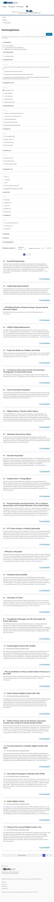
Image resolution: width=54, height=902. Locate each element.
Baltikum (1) (7, 208)
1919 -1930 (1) (8, 96)
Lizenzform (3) (6, 150)
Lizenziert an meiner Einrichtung (12, 47)
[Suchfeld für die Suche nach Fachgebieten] (27, 64)
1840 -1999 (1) (8, 93)
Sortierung (21, 247)
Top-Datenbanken (7, 52)
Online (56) (6, 228)
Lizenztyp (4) (6, 129)
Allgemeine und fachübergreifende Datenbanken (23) (18, 74)
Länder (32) (6, 192)
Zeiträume (5, 238)
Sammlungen (20, 6)
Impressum (4, 882)
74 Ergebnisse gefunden (8, 248)
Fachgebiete (11, 6)
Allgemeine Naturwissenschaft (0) (13, 71)
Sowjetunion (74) (8, 90)
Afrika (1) (6, 199)
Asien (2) (6, 205)
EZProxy (6, 176)
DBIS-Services (4, 886)
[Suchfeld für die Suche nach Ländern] (27, 196)
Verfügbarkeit (6, 42)
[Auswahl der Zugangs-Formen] (27, 173)
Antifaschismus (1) (8, 102)
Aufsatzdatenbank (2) (9, 119)
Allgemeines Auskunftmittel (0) (12, 116)
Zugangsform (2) (7, 169)
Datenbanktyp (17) (8, 105)
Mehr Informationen (45, 294)
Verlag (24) (5, 234)
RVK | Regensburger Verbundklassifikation (10, 873)
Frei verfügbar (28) (9, 136)
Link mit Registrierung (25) (11, 185)
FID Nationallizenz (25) (10, 164)
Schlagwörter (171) (8, 82)
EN (27, 6)
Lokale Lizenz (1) (8, 139)
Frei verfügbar (8, 46)
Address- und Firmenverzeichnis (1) (13, 113)
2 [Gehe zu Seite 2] (47, 855)
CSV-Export (49, 248)
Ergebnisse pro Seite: (34, 248)
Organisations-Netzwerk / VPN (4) (13, 188)
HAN (5, 182)
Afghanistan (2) (8, 99)
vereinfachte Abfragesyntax (13, 36)
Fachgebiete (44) (7, 59)
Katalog (5, 20)
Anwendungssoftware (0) (10, 223)
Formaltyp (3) (6, 215)
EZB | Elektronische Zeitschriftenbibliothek (10, 872)
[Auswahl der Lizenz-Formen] (27, 155)
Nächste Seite (22, 855)
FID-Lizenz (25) (8, 145)
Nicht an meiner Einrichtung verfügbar (14, 49)
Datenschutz (4, 884)
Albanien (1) (7, 202)
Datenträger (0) (8, 225)
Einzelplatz (6, 179)
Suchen (5, 6)
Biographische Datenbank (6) (11, 125)
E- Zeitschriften (7, 22)
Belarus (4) (6, 211)
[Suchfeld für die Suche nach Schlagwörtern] (27, 87)
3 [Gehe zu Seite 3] (50, 855)
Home (4, 17)
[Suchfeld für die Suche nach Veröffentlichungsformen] (27, 219)
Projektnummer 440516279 (32, 892)
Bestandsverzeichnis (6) (10, 122)
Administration (5, 888)
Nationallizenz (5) (8, 142)
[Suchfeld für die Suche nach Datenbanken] (23, 34)
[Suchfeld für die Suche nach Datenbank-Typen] (27, 110)
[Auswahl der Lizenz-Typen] (27, 133)
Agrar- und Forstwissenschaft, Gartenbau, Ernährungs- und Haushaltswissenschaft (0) (26, 67)
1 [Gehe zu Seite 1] (24, 254)
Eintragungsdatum (8, 242)
